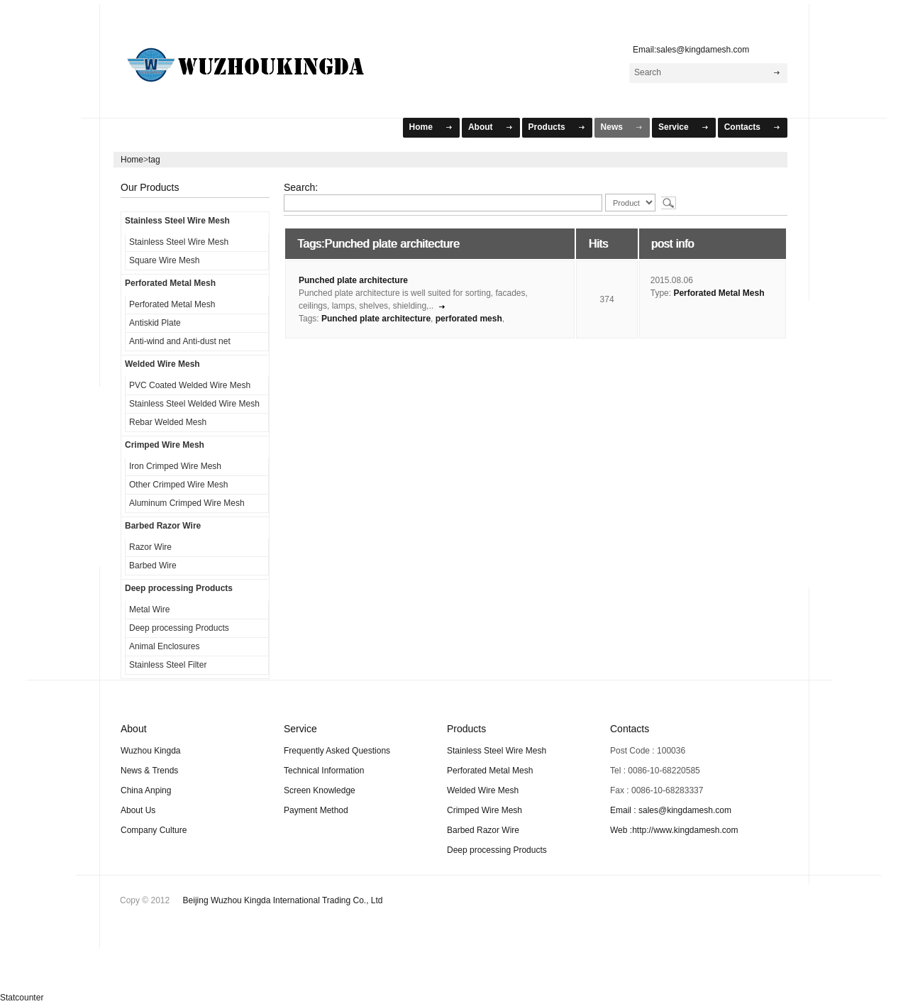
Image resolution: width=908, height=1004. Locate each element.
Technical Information (324, 771)
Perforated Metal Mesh (170, 283)
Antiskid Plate (155, 323)
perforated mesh (469, 319)
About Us (138, 810)
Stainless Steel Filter (167, 665)
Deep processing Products (179, 588)
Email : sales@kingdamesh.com (670, 810)
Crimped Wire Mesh (164, 445)
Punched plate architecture (353, 280)
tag (154, 160)
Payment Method (316, 810)
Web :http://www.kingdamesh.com (674, 830)
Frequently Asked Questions (337, 751)
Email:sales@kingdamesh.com (688, 50)
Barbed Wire (153, 565)
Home (421, 127)
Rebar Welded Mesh (167, 422)
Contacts (742, 127)
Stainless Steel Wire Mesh (177, 221)
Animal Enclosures (164, 646)
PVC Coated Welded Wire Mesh (189, 385)
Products (546, 127)
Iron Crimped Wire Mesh (175, 466)
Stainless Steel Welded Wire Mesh (194, 404)
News (612, 127)
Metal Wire (149, 609)
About (480, 127)
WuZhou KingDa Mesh (263, 59)
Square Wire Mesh (164, 260)
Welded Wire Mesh (162, 364)
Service (673, 127)
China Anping (146, 790)
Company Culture (154, 830)
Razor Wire (150, 547)
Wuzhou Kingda (151, 751)
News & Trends (149, 771)
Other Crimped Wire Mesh (178, 485)
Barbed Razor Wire (163, 526)
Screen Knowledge (319, 790)
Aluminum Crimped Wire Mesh (187, 503)
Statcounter (21, 998)
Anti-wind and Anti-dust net (180, 341)
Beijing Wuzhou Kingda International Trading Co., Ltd (283, 900)
